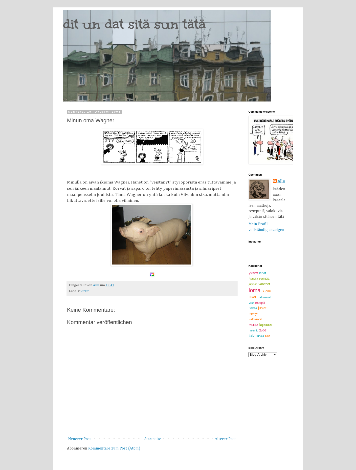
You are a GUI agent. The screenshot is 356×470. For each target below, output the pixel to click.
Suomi (266, 291)
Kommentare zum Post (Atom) (114, 448)
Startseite (152, 439)
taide (262, 330)
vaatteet (264, 284)
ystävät (253, 273)
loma (255, 290)
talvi (252, 335)
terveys (253, 314)
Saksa (253, 308)
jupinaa (253, 284)
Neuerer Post (79, 439)
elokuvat (265, 297)
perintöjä (264, 278)
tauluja (253, 325)
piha (267, 335)
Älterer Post (225, 439)
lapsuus (265, 325)
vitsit (85, 291)
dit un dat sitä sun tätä (134, 24)
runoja (260, 335)
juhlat (262, 308)
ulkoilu (254, 297)
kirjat (262, 273)
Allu (281, 182)
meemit (253, 330)
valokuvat (255, 319)
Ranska (253, 278)
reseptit (260, 303)
